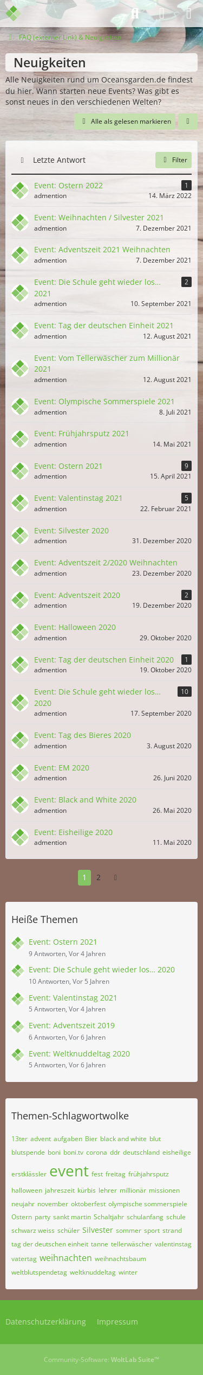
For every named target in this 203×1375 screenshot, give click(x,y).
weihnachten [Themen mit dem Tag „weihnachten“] (66, 1258)
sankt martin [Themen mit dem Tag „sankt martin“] (72, 1216)
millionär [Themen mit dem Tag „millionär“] (133, 1190)
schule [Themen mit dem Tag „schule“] (176, 1216)
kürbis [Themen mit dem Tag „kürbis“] (86, 1190)
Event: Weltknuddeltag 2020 (79, 1053)
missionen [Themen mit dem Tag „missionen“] (164, 1190)
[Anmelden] (162, 13)
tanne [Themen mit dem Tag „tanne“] (99, 1244)
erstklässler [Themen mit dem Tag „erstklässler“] (29, 1174)
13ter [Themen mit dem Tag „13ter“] (19, 1138)
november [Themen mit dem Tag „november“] (52, 1203)
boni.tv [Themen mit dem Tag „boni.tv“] (73, 1152)
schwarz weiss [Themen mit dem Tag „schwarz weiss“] (33, 1230)
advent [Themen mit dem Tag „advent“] (40, 1138)
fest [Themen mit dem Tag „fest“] (97, 1174)
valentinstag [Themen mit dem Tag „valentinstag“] (173, 1244)
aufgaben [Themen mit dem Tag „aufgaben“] (68, 1138)
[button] (188, 121)
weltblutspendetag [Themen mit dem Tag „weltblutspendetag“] (39, 1272)
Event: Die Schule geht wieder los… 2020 (102, 969)
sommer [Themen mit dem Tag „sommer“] (128, 1230)
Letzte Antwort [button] (59, 160)
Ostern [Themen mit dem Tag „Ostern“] (21, 1216)
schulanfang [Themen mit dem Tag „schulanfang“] (145, 1216)
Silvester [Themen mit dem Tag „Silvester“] (97, 1230)
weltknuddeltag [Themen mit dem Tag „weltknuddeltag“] (93, 1272)
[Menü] (189, 13)
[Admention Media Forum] (20, 13)
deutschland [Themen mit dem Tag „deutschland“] (141, 1152)
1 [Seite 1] (84, 877)
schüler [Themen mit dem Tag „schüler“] (68, 1230)
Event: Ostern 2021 (63, 942)
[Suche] (135, 13)
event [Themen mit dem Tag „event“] (69, 1170)
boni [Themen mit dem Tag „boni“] (54, 1152)
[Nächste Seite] (116, 878)
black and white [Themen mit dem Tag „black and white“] (123, 1138)
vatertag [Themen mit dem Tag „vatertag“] (24, 1258)
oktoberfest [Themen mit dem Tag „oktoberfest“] (88, 1203)
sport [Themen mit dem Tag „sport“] (152, 1230)
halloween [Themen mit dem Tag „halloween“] (26, 1190)
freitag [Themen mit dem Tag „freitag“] (116, 1174)
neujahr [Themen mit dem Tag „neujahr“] (23, 1203)
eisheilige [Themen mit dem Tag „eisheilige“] (176, 1152)
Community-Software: (101, 1359)
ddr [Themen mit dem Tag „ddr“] (115, 1152)
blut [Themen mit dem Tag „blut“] (155, 1138)
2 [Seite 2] (98, 877)
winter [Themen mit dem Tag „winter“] (128, 1272)
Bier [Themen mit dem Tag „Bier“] (91, 1138)
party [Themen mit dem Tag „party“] (42, 1216)
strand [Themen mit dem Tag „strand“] (172, 1230)
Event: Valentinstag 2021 (73, 997)
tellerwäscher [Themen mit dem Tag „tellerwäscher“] (131, 1244)
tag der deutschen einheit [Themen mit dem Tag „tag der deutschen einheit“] (49, 1244)
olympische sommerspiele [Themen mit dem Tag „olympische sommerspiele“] (147, 1203)
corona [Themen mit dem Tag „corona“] (96, 1152)
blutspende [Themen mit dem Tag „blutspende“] (28, 1152)
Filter (173, 159)
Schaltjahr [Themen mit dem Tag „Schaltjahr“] (109, 1216)
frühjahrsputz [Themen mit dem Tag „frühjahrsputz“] (148, 1174)
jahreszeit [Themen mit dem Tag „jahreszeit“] (60, 1190)
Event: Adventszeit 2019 (72, 1025)
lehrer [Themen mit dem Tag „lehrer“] (108, 1190)
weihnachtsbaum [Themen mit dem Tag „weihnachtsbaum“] (120, 1258)
